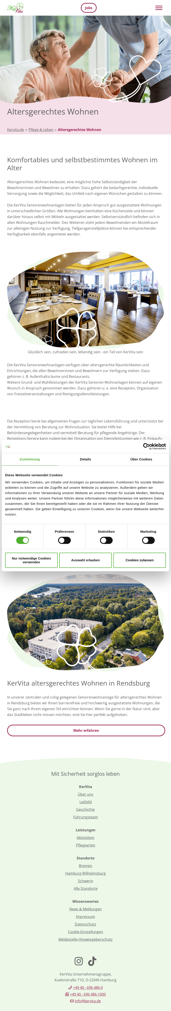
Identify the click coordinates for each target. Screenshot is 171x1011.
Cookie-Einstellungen (85, 931)
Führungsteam (85, 817)
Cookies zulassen (140, 560)
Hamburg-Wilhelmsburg (85, 873)
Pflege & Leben (40, 129)
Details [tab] (85, 459)
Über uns (85, 794)
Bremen (85, 865)
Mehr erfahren (86, 730)
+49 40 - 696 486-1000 (88, 994)
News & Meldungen (85, 909)
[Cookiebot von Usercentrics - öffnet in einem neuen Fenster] (146, 446)
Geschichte (85, 809)
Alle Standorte (86, 888)
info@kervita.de (88, 1001)
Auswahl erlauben (85, 560)
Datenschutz (85, 924)
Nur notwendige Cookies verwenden (31, 560)
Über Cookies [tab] (141, 459)
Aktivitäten (85, 837)
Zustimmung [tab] (30, 459)
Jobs (88, 7)
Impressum (85, 916)
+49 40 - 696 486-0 (88, 987)
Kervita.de (15, 129)
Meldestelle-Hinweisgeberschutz (85, 939)
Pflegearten (85, 845)
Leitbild (85, 801)
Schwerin (85, 880)
